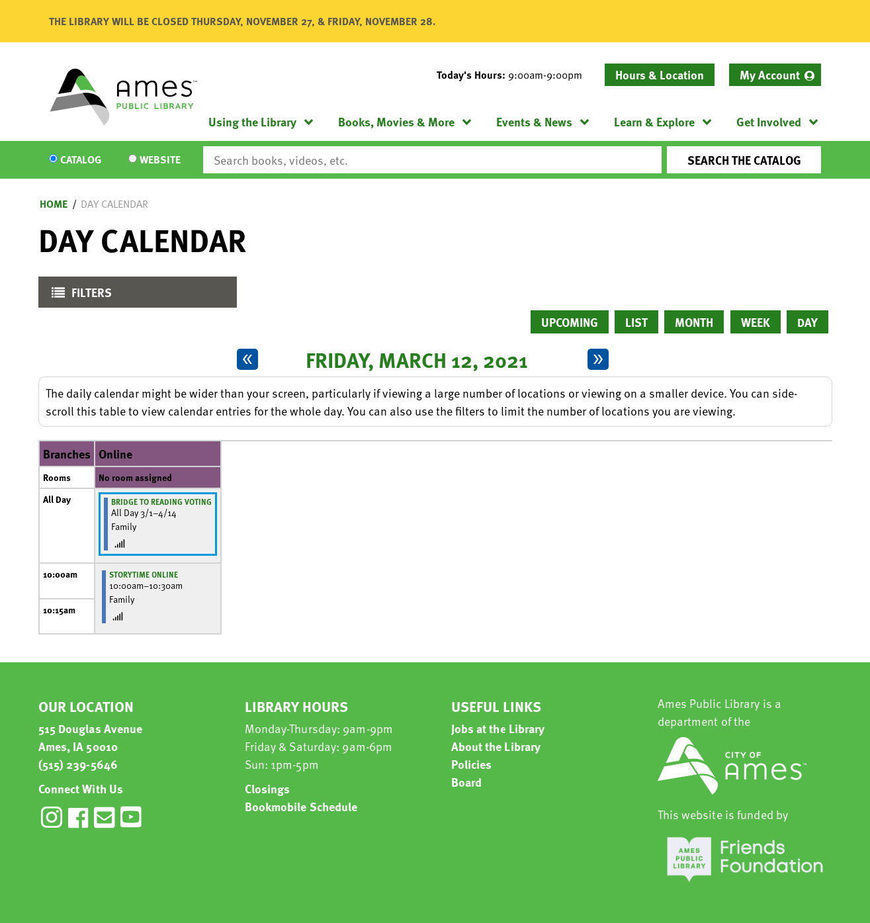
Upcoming (569, 322)
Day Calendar (114, 204)
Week (755, 322)
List (636, 322)
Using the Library (252, 121)
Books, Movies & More (396, 121)
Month (694, 322)
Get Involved (768, 121)
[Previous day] (247, 359)
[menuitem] (775, 75)
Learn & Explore (654, 121)
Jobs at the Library (498, 728)
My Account (770, 74)
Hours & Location (659, 74)
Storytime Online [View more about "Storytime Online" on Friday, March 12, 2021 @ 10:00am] (143, 574)
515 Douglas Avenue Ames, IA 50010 (90, 737)
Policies (471, 764)
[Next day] (598, 359)
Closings (267, 788)
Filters (78, 295)
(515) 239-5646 (78, 764)
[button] (515, 75)
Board (466, 782)
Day (807, 322)
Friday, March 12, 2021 (417, 359)
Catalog (80, 160)
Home (53, 204)
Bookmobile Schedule (301, 806)
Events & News (534, 121)
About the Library (496, 746)
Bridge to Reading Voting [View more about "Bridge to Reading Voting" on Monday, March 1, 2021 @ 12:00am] (161, 501)
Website (160, 160)
